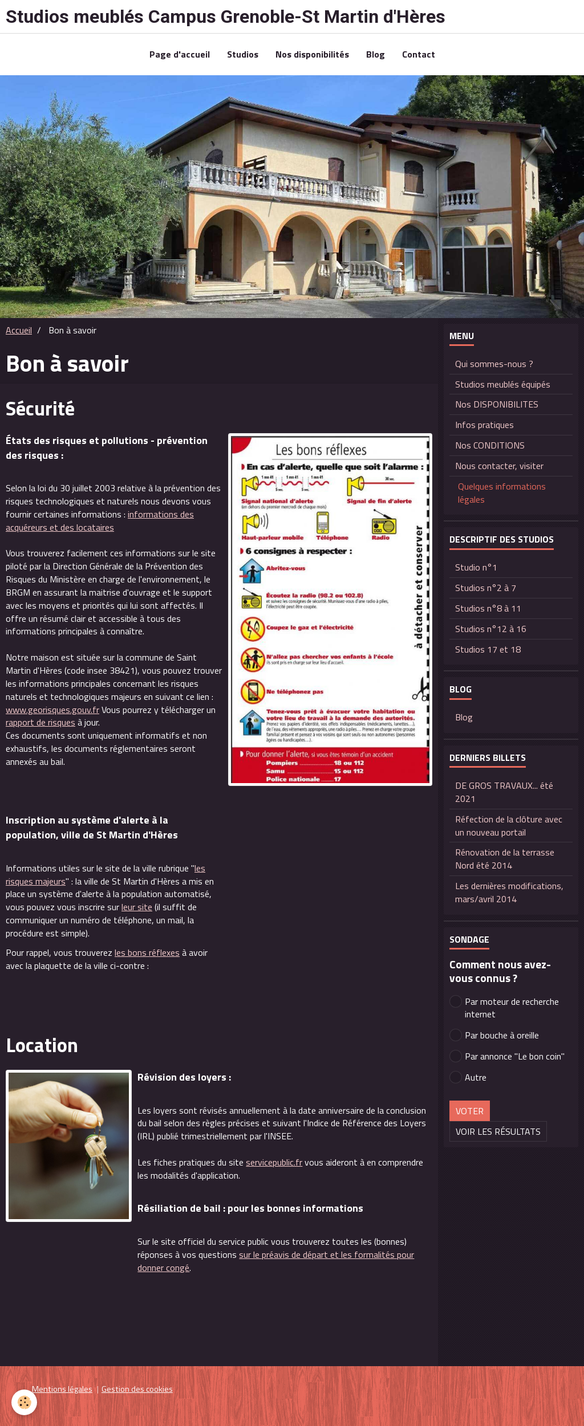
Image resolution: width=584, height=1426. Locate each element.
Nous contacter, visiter (499, 465)
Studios (242, 54)
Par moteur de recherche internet (504, 1008)
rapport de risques (40, 722)
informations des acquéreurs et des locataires (100, 520)
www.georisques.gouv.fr (52, 709)
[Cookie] (24, 1402)
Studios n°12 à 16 (490, 628)
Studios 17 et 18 (488, 649)
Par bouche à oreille (494, 1035)
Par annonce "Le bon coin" (507, 1056)
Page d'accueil (179, 54)
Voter (470, 1111)
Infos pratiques (484, 424)
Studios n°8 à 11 (488, 608)
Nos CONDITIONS (490, 445)
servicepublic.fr (274, 1162)
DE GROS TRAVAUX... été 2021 (504, 792)
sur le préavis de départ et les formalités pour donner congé (275, 1261)
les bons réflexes (147, 952)
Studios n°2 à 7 (485, 587)
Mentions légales (62, 1389)
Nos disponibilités (312, 54)
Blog (375, 54)
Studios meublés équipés (502, 384)
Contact (418, 54)
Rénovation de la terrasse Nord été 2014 (504, 858)
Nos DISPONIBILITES (496, 404)
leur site (136, 907)
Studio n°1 (476, 567)
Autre (467, 1077)
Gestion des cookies (137, 1389)
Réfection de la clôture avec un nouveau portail (508, 825)
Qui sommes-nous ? (494, 363)
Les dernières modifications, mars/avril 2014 (509, 892)
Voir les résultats (498, 1131)
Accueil (19, 330)
